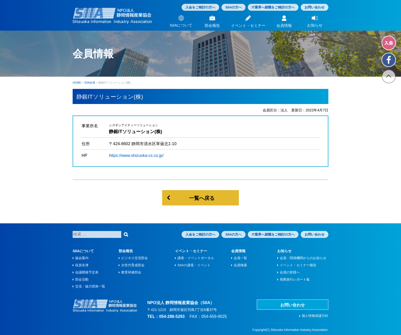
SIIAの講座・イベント (193, 265)
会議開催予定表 (86, 272)
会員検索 (240, 265)
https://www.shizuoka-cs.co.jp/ (136, 155)
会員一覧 (240, 258)
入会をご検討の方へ (200, 7)
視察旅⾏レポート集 (295, 279)
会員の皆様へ (290, 272)
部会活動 (81, 279)
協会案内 (81, 258)
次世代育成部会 (132, 265)
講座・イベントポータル (195, 258)
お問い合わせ (315, 7)
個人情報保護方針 (315, 316)
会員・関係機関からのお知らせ (303, 258)
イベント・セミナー (191, 251)
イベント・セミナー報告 (298, 265)
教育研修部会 (131, 272)
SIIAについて (83, 251)
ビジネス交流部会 (134, 258)
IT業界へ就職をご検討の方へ (273, 7)
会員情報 (238, 251)
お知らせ (284, 251)
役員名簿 (81, 265)
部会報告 (126, 251)
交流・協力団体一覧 (90, 286)
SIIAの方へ (233, 7)
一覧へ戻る (202, 198)
